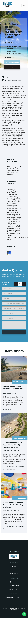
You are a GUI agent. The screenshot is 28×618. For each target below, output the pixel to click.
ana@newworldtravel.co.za (14, 597)
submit (14, 332)
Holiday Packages (14, 570)
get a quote (12, 67)
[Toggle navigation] (24, 5)
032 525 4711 (14, 601)
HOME (14, 566)
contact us (14, 573)
